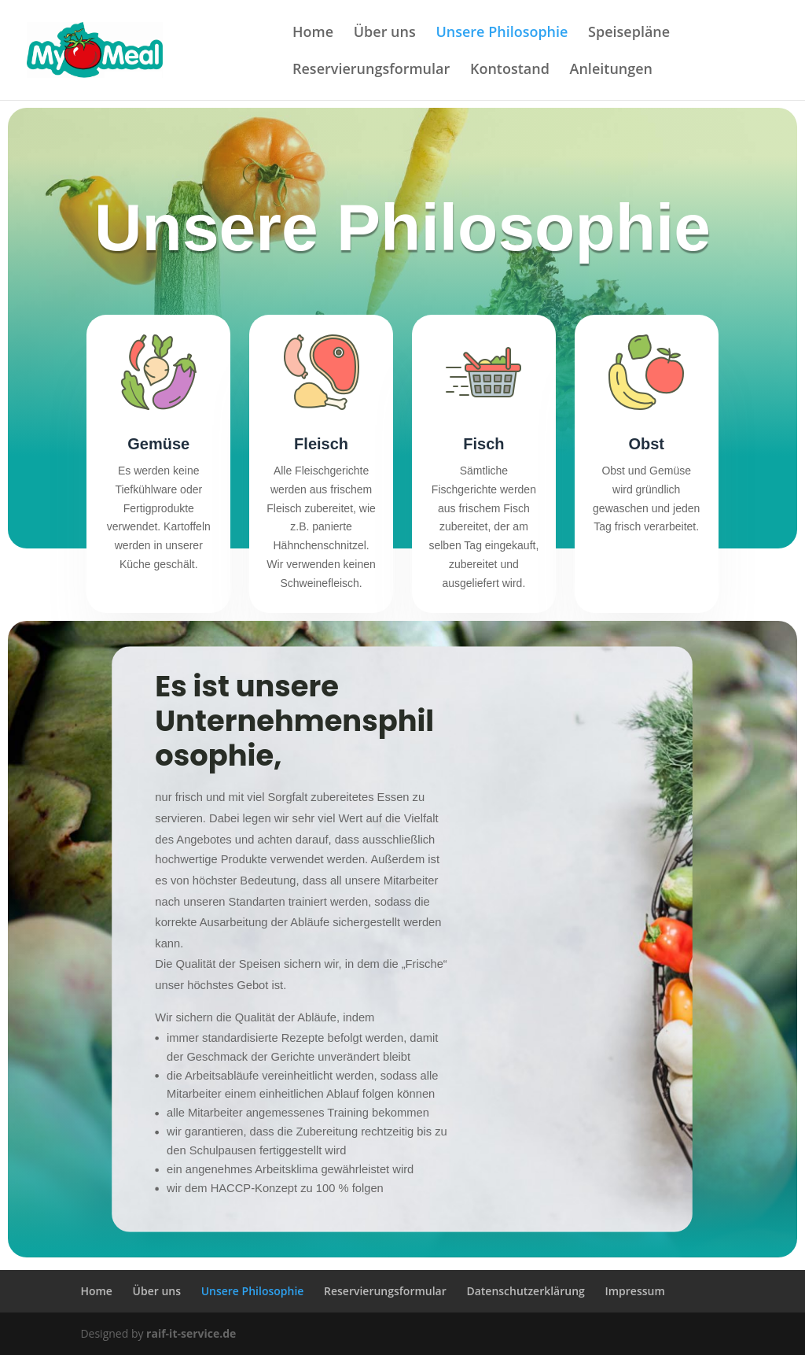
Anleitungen (611, 70)
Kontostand (510, 70)
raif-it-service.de (191, 1333)
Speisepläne (629, 33)
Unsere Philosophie (502, 33)
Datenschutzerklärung (525, 1290)
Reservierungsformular (371, 70)
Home (312, 33)
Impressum (634, 1290)
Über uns (385, 33)
